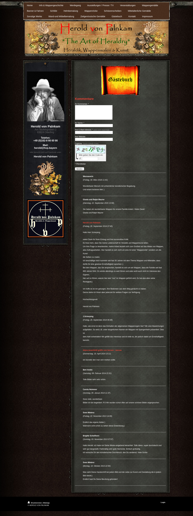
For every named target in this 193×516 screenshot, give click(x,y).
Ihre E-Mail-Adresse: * (92, 132)
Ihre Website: (80, 139)
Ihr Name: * (79, 126)
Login (163, 505)
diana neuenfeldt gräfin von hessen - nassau (102, 353)
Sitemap (46, 505)
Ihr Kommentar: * (82, 104)
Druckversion (35, 505)
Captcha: (87, 146)
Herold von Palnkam (91, 225)
